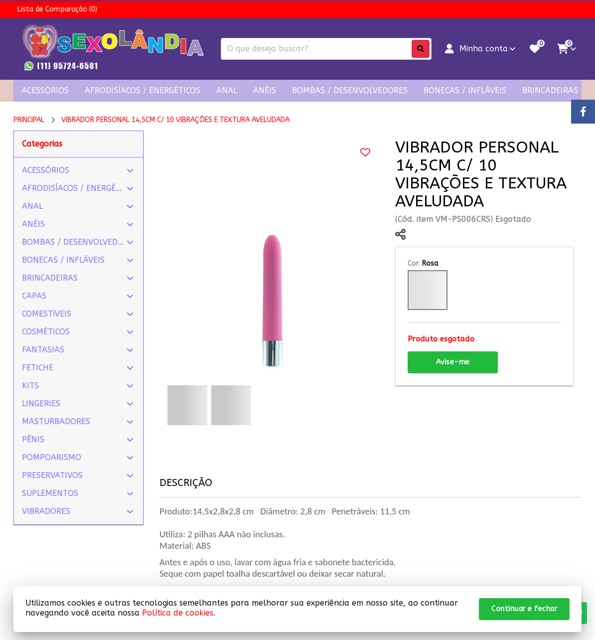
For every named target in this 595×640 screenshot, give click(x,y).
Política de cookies (177, 613)
